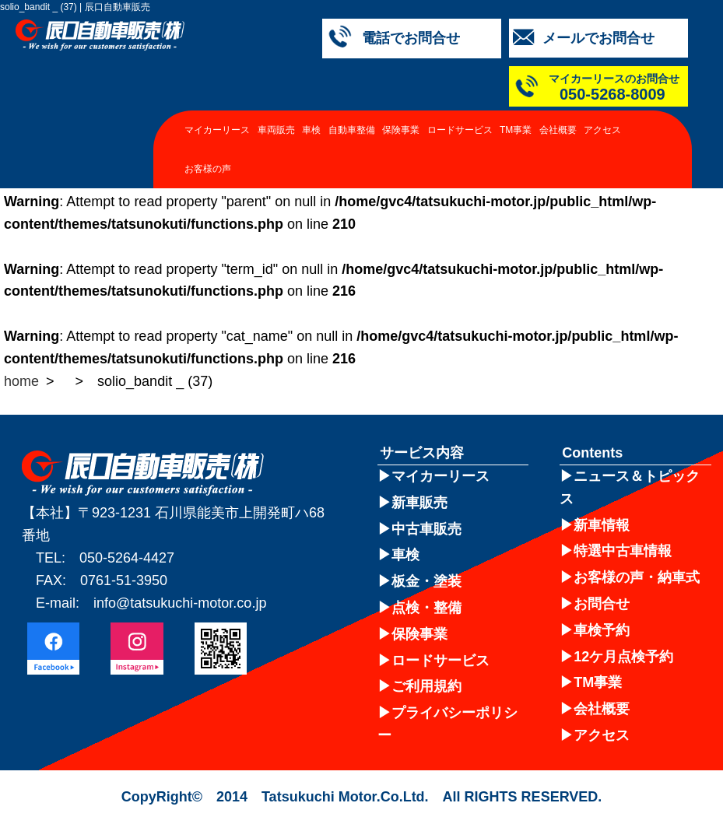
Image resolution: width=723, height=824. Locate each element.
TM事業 (516, 129)
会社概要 (558, 129)
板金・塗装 (426, 581)
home (21, 381)
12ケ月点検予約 (623, 656)
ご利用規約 (426, 686)
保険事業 (400, 129)
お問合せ (602, 604)
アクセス (602, 129)
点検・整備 (426, 607)
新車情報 (602, 525)
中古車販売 (426, 529)
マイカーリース (217, 129)
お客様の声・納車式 (637, 577)
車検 (311, 129)
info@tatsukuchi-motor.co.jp (179, 603)
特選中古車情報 (623, 551)
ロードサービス (460, 129)
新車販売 (419, 502)
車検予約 (602, 630)
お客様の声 (207, 168)
